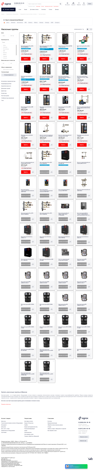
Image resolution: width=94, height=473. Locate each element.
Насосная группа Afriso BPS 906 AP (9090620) (27, 214)
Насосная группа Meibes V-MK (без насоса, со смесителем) (46, 77)
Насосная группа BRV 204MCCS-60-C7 (81, 305)
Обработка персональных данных (55, 424)
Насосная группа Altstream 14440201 (83, 136)
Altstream (5, 47)
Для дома (3, 426)
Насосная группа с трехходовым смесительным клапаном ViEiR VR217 (46, 190)
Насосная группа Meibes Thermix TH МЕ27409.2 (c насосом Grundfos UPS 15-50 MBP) (83, 214)
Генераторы (38, 6)
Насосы (42, 6)
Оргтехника (3, 432)
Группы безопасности (6, 86)
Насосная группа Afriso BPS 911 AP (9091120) (46, 163)
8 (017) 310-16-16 (84, 428)
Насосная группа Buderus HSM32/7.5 (26, 237)
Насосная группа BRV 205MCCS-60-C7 (63, 305)
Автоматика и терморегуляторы (8, 81)
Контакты (44, 9)
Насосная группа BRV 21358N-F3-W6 (27, 327)
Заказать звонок (84, 436)
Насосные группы (5, 95)
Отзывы (49, 426)
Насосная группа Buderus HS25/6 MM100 (64, 237)
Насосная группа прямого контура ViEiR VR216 (64, 190)
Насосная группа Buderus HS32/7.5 (82, 237)
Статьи (50, 9)
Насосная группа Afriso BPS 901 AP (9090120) (46, 214)
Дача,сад (3, 421)
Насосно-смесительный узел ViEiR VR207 (83, 190)
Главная (2, 14)
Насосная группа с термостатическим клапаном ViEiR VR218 (27, 190)
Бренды (57, 9)
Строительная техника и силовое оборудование (12, 423)
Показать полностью (6, 404)
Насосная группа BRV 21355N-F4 (27, 305)
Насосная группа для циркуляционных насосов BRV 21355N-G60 (27, 374)
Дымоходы (3, 90)
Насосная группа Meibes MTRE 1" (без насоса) (65, 47)
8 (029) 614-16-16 (84, 422)
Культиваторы (56, 6)
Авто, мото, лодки (5, 428)
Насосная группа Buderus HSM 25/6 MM (46, 260)
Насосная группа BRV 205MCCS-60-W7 (44, 282)
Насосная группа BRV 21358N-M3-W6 (65, 327)
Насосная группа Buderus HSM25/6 (45, 237)
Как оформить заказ (28, 434)
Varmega (5, 58)
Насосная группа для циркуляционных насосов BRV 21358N (46, 350)
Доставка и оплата (34, 9)
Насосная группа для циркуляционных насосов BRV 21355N (46, 374)
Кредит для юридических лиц (30, 426)
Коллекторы (4, 93)
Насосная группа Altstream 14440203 (27, 136)
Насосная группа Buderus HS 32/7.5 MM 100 (27, 260)
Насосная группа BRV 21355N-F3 (65, 350)
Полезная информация (29, 428)
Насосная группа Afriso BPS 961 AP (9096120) (27, 47)
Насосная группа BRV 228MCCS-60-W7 (81, 260)
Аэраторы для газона (49, 6)
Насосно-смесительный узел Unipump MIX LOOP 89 (27, 163)
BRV (4, 50)
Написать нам (83, 440)
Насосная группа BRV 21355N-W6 (83, 350)
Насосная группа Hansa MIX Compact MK (27, 107)
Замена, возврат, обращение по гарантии (57, 428)
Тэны (2, 100)
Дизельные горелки (5, 88)
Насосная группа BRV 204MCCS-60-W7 (63, 282)
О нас (20, 9)
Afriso (4, 45)
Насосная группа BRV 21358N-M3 (46, 305)
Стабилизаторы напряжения (7, 98)
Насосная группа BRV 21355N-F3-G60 (83, 327)
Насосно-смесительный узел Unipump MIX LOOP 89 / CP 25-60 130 (83, 107)
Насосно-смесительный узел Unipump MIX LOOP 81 (83, 163)
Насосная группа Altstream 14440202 (45, 107)
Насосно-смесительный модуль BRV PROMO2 (63, 260)
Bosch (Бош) (6, 49)
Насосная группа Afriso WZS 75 (83, 47)
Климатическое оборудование (12, 14)
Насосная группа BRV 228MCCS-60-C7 (81, 282)
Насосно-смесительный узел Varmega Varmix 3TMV (64, 136)
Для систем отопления (8, 69)
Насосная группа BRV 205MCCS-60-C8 (25, 282)
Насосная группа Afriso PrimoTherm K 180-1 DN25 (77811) (82, 77)
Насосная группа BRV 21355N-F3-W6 (46, 327)
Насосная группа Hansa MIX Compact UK (64, 107)
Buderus (5, 52)
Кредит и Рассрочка (28, 423)
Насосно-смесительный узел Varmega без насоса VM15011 (46, 136)
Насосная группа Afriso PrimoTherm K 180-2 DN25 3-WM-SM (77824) (64, 77)
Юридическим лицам (52, 423)
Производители (27, 432)
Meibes (4, 54)
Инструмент (4, 424)
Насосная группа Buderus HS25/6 (26, 77)
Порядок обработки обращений (31, 436)
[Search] (60, 4)
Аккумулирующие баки (6, 83)
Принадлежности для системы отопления (28, 14)
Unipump (5, 56)
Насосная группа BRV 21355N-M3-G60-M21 (27, 350)
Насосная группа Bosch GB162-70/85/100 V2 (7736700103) (63, 214)
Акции (25, 9)
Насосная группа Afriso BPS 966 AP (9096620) (46, 47)
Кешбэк (26, 424)
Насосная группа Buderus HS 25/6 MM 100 (64, 163)
